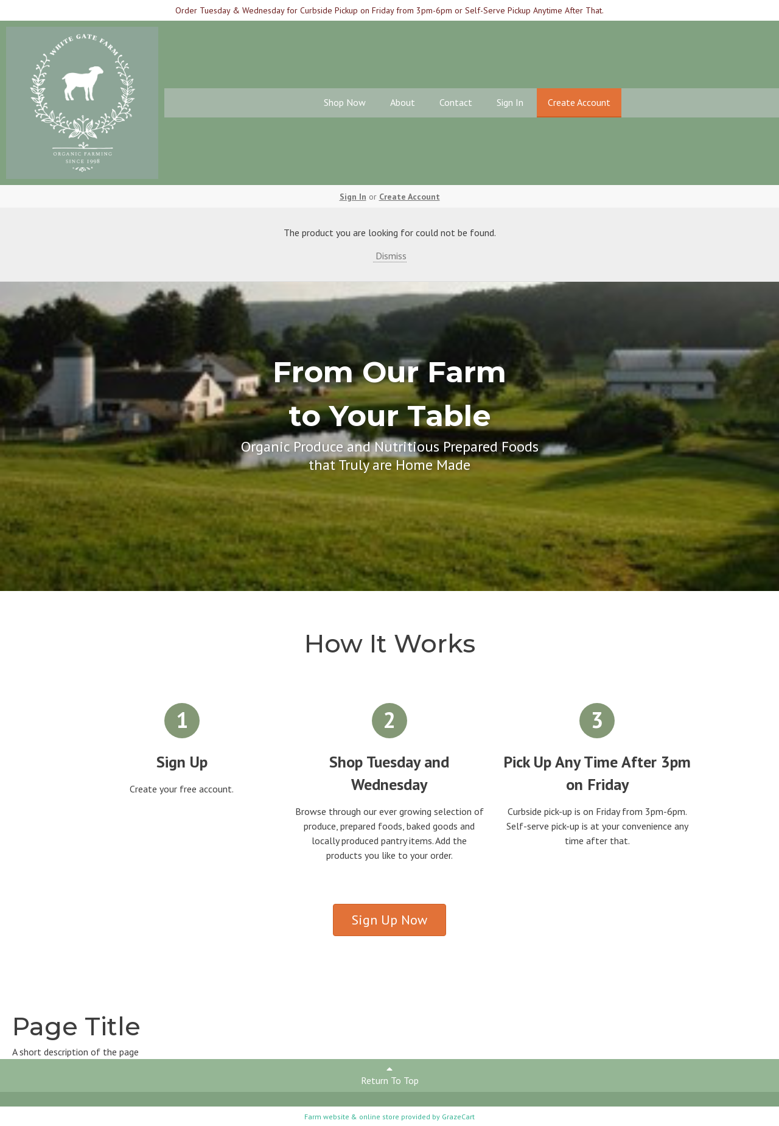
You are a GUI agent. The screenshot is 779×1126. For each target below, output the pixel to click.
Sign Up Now (389, 919)
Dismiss (390, 256)
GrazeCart (458, 1116)
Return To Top (390, 1075)
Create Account (579, 102)
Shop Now (345, 102)
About (402, 102)
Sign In (510, 102)
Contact (455, 102)
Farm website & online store (351, 1116)
